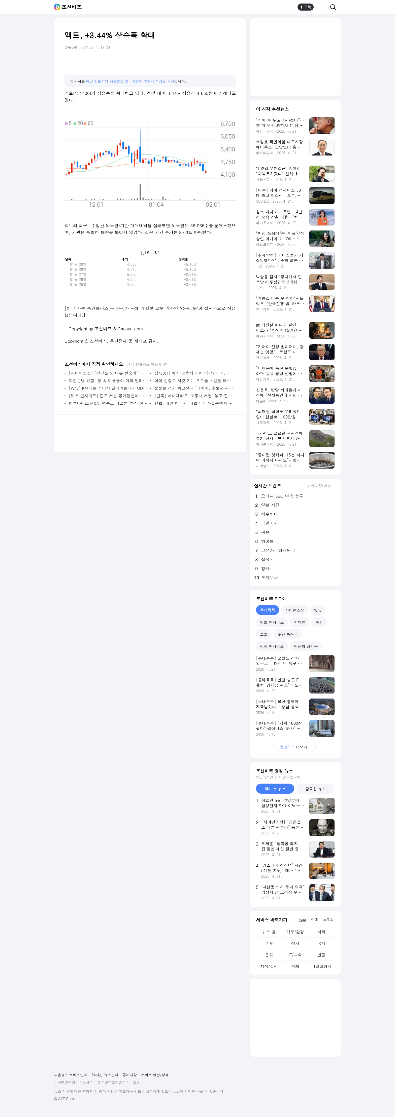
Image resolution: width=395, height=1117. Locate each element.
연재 (295, 966)
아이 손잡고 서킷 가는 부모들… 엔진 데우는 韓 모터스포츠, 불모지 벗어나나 (193, 380)
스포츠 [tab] (328, 919)
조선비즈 (71, 7)
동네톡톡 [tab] (267, 610)
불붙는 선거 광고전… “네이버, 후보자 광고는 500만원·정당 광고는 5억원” (193, 388)
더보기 (295, 747)
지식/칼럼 (269, 966)
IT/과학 (295, 955)
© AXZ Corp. (64, 1099)
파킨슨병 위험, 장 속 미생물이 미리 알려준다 (108, 380)
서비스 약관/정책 (155, 1074)
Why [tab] (317, 610)
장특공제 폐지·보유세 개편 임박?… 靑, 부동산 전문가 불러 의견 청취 (193, 373)
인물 (321, 955)
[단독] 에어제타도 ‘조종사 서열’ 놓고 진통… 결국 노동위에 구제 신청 (193, 396)
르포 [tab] (264, 634)
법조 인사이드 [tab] (272, 622)
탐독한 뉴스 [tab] (315, 788)
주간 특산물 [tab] (288, 634)
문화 (269, 955)
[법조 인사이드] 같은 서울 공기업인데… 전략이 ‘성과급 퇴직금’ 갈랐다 (108, 396)
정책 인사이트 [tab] (272, 646)
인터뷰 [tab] (299, 622)
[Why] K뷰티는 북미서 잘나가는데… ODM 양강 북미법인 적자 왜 (108, 388)
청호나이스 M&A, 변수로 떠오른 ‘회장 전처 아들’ (108, 403)
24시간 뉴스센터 (105, 1074)
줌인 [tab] (319, 622)
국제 (321, 943)
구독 (305, 7)
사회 (321, 932)
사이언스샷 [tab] (294, 610)
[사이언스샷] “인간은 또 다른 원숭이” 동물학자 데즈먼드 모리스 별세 (108, 373)
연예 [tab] (314, 919)
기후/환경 (295, 932)
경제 (269, 943)
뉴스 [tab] (302, 919)
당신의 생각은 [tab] (306, 646)
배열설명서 (321, 966)
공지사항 (130, 1074)
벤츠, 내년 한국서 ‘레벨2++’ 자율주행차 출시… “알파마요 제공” (193, 403)
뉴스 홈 (269, 932)
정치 (295, 943)
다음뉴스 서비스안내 (70, 1074)
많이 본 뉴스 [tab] (275, 788)
